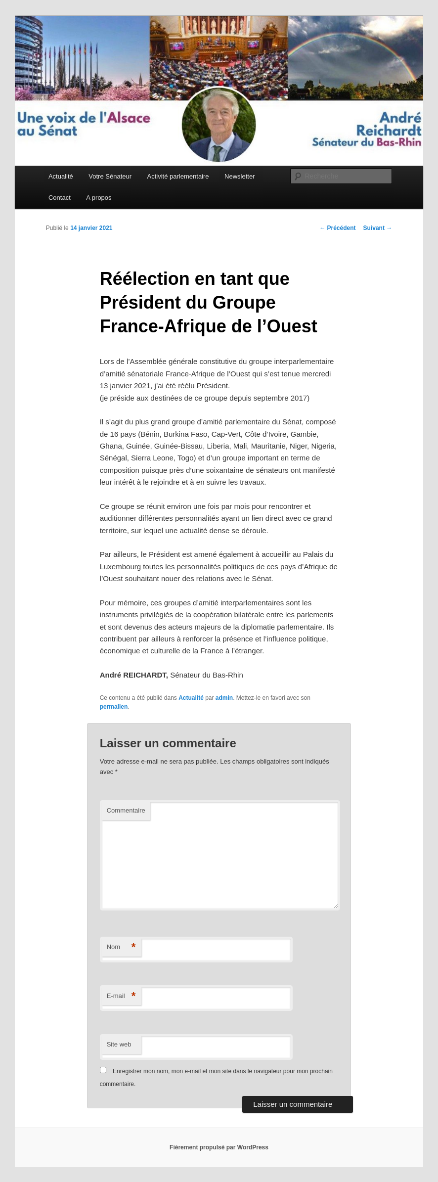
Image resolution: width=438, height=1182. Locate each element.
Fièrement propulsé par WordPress (219, 1147)
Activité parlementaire (178, 176)
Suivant (378, 228)
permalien (114, 706)
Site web (119, 1044)
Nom (121, 947)
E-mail (121, 996)
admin (224, 697)
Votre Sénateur (109, 176)
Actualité (60, 176)
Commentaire (126, 810)
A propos (98, 197)
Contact (59, 197)
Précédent (337, 228)
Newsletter (239, 176)
